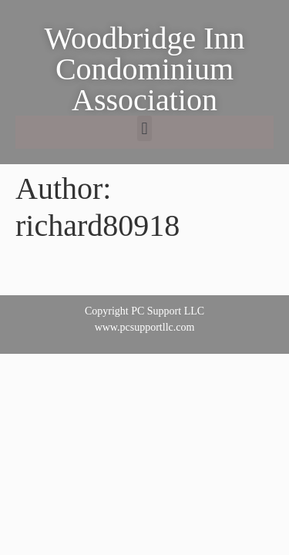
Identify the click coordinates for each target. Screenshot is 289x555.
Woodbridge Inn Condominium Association (144, 69)
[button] (144, 128)
